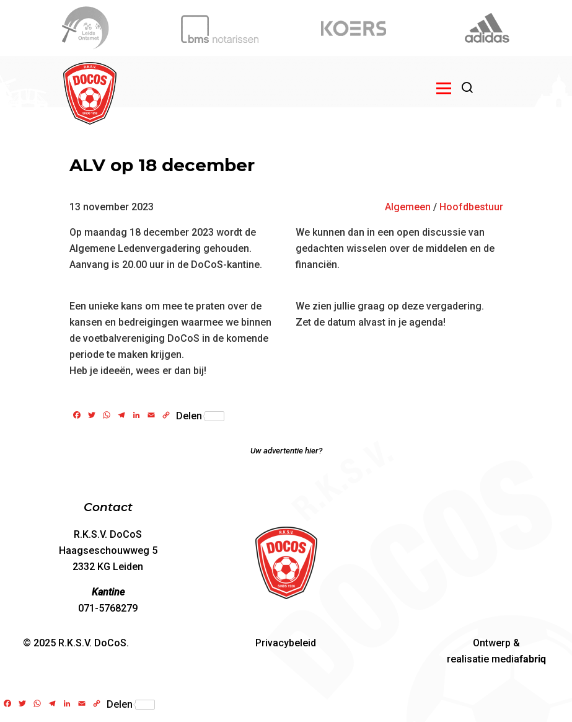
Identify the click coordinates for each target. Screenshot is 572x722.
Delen (200, 416)
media (518, 659)
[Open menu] (443, 88)
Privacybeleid (285, 643)
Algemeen (408, 207)
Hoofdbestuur (471, 207)
